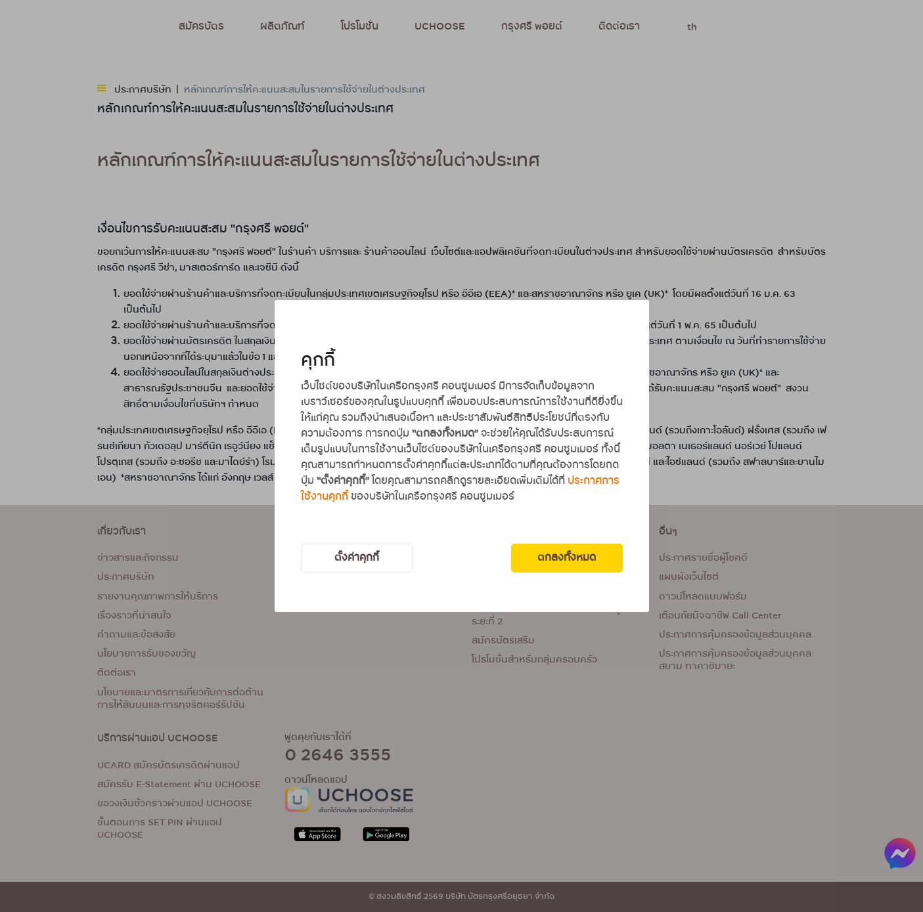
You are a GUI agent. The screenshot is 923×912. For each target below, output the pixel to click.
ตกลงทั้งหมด (566, 557)
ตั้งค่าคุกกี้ (356, 557)
